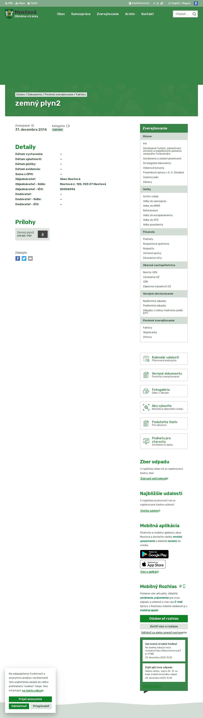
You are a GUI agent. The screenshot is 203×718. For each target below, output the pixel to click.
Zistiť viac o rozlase (164, 563)
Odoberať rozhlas (164, 555)
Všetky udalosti (150, 447)
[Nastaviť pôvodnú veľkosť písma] (157, 3)
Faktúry (57, 66)
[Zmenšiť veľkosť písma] (154, 3)
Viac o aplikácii (149, 508)
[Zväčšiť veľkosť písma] (161, 3)
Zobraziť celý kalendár (154, 415)
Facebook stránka (181, 692)
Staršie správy (152, 622)
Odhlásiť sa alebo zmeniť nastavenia (164, 569)
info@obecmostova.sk (184, 688)
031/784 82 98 (179, 684)
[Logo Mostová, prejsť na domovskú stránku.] (21, 14)
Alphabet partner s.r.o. (99, 709)
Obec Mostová (146, 709)
